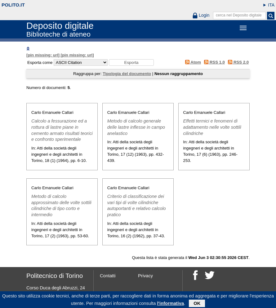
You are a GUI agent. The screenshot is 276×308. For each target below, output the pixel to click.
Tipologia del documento (127, 73)
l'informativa (170, 303)
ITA (271, 4)
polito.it (13, 4)
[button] (131, 62)
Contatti (108, 275)
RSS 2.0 (237, 62)
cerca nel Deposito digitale (239, 15)
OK (197, 303)
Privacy (145, 275)
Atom (192, 62)
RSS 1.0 (213, 62)
